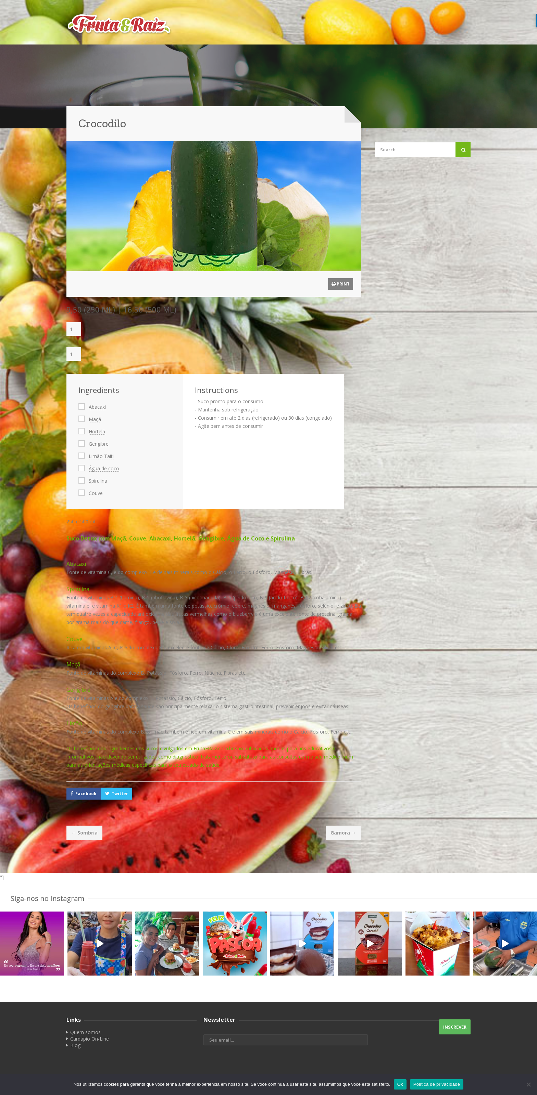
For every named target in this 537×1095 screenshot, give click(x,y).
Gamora (343, 832)
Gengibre (99, 444)
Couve (96, 493)
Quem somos (85, 1032)
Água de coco (104, 468)
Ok (400, 1084)
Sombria (84, 832)
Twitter (120, 794)
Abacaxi (97, 407)
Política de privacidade (436, 1084)
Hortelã (97, 431)
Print (341, 284)
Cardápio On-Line (89, 1038)
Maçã (95, 419)
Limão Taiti (101, 456)
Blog (75, 1045)
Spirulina (98, 481)
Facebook (86, 794)
